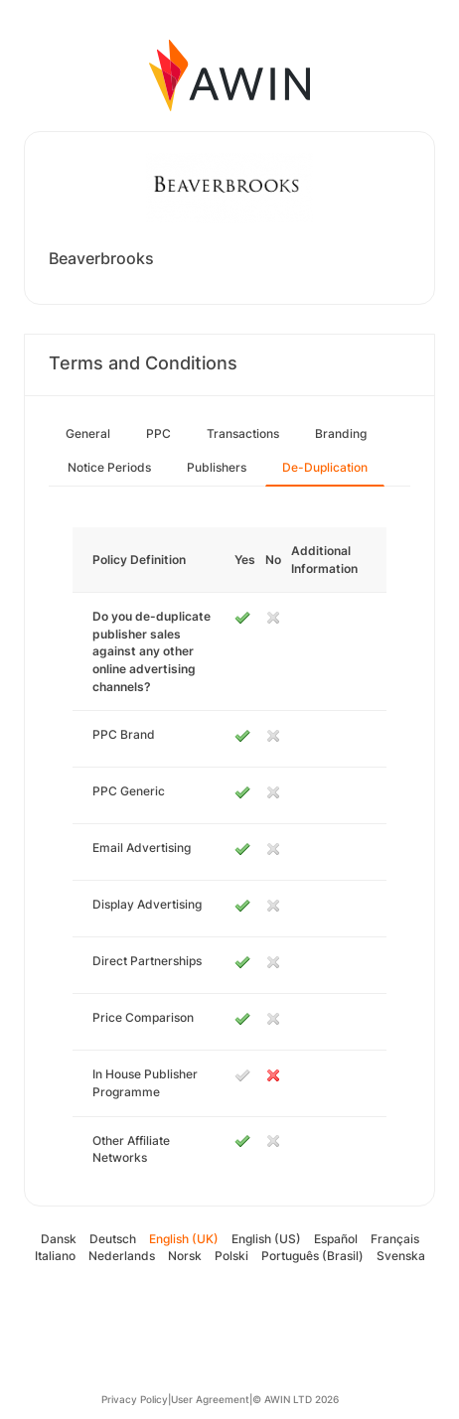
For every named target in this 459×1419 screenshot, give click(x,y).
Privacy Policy (134, 1399)
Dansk (58, 1238)
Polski (231, 1255)
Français (395, 1238)
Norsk (185, 1255)
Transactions (243, 433)
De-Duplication (325, 467)
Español (336, 1238)
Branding (341, 433)
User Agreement (210, 1399)
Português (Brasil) (312, 1255)
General (88, 433)
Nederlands (121, 1255)
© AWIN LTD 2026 (295, 1399)
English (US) (266, 1238)
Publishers (216, 467)
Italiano (55, 1255)
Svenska (401, 1255)
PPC (158, 433)
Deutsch (112, 1238)
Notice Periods (109, 467)
